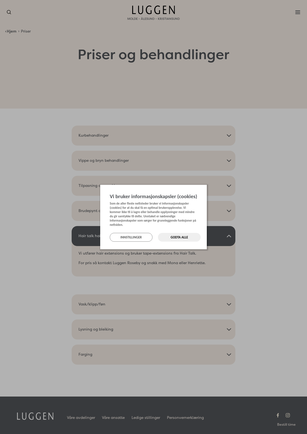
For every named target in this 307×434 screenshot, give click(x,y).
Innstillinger (131, 237)
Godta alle (179, 237)
